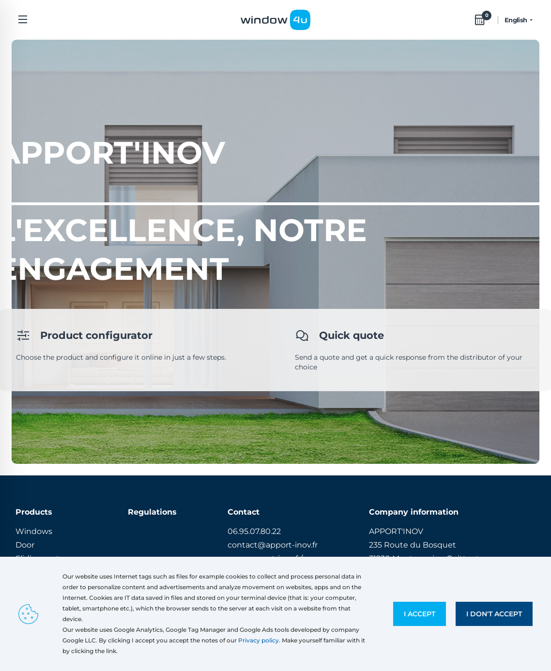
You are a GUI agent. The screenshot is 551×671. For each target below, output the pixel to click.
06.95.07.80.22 (254, 531)
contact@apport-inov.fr (273, 544)
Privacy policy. (259, 640)
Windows (33, 531)
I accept (419, 614)
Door (24, 544)
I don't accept (494, 614)
